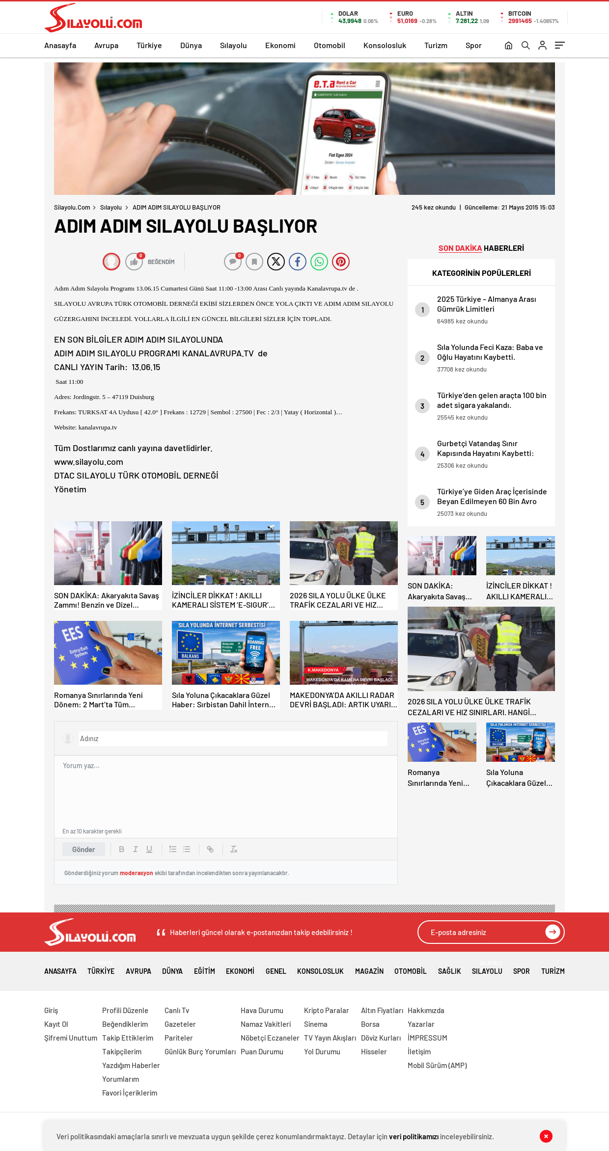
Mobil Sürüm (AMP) (437, 1065)
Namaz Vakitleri (266, 1023)
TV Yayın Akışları (330, 1037)
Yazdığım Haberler (131, 1065)
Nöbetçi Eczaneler (270, 1037)
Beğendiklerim (125, 1023)
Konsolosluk (384, 45)
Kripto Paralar (326, 1010)
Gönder (83, 849)
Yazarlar (421, 1023)
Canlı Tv (177, 1010)
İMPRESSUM (427, 1037)
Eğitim (204, 967)
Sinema (316, 1023)
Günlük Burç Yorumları (200, 1051)
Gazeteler (180, 1023)
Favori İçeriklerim (129, 1092)
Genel (276, 967)
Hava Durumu (262, 1010)
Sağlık (449, 967)
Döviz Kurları (381, 1037)
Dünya (191, 45)
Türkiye (149, 45)
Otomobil (329, 45)
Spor (474, 45)
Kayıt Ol (56, 1023)
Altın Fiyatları (382, 1010)
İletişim (419, 1051)
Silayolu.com (72, 207)
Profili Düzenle (125, 1010)
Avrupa (106, 45)
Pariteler (179, 1037)
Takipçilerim (121, 1051)
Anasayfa (60, 45)
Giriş (51, 1010)
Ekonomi (280, 45)
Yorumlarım (120, 1078)
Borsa (370, 1023)
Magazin (369, 967)
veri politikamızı (414, 1136)
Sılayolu (233, 45)
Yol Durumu (322, 1051)
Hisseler (374, 1051)
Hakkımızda (426, 1010)
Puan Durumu (262, 1051)
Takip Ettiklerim (127, 1037)
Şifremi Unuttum (70, 1037)
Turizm (435, 45)
